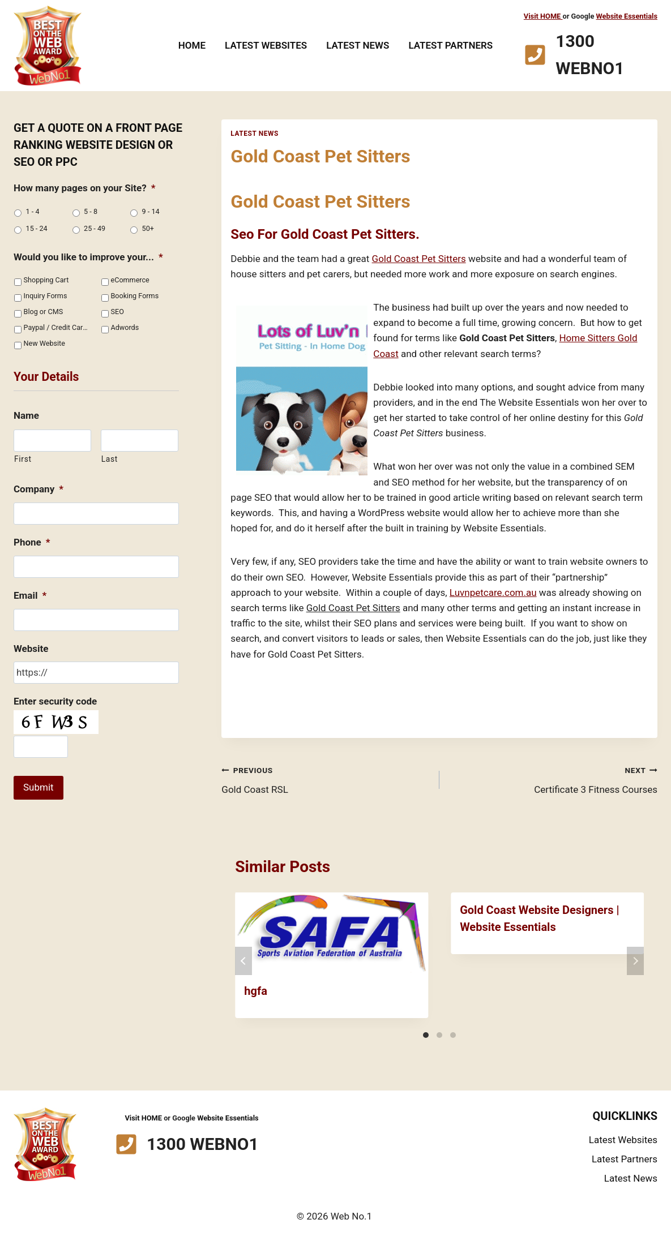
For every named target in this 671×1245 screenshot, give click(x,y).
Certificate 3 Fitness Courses (553, 779)
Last (109, 458)
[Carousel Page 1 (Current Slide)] (426, 1035)
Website (31, 648)
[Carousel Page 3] (453, 1035)
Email (30, 595)
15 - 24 (37, 228)
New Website (44, 343)
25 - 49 (94, 228)
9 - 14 (151, 211)
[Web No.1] (48, 45)
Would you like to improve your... (88, 257)
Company (38, 489)
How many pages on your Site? (84, 188)
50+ (148, 228)
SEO (117, 311)
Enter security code (55, 701)
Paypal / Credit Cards (56, 327)
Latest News (357, 45)
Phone (32, 542)
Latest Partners (450, 45)
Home (192, 45)
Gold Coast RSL (325, 779)
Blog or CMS (43, 311)
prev (243, 961)
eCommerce (130, 280)
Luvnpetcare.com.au (493, 592)
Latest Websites (266, 45)
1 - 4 (33, 211)
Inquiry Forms (45, 295)
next (635, 961)
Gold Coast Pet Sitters (419, 258)
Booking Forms (135, 295)
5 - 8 (90, 211)
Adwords (125, 327)
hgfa (255, 991)
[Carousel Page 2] (439, 1035)
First (23, 458)
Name (26, 415)
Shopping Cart (46, 280)
